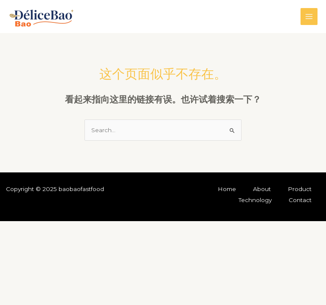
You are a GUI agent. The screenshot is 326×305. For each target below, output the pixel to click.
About (262, 189)
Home (227, 189)
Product (300, 189)
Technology (255, 200)
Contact (300, 200)
